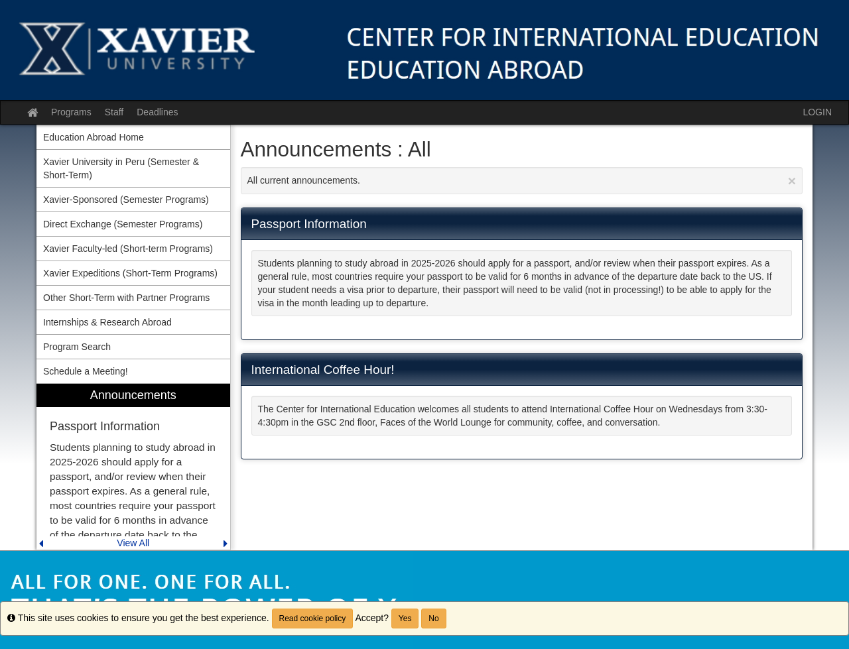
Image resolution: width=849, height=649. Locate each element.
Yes (405, 618)
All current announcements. (522, 180)
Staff (114, 112)
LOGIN (817, 112)
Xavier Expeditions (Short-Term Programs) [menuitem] (130, 273)
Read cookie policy (312, 618)
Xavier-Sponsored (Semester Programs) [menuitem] (126, 199)
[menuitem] (133, 467)
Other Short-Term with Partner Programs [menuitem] (126, 297)
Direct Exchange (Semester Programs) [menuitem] (122, 224)
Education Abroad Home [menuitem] (93, 137)
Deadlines (157, 112)
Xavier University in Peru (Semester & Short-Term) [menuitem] (121, 168)
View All (133, 543)
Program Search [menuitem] (77, 346)
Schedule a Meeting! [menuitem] (85, 371)
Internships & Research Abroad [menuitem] (107, 322)
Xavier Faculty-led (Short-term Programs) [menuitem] (128, 248)
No (433, 618)
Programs (71, 112)
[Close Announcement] (792, 181)
